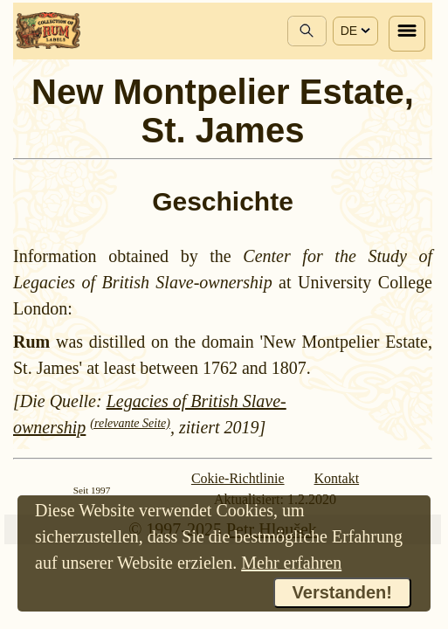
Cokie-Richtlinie (238, 478)
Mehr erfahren (291, 562)
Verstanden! (342, 592)
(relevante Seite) (130, 423)
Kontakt (337, 478)
